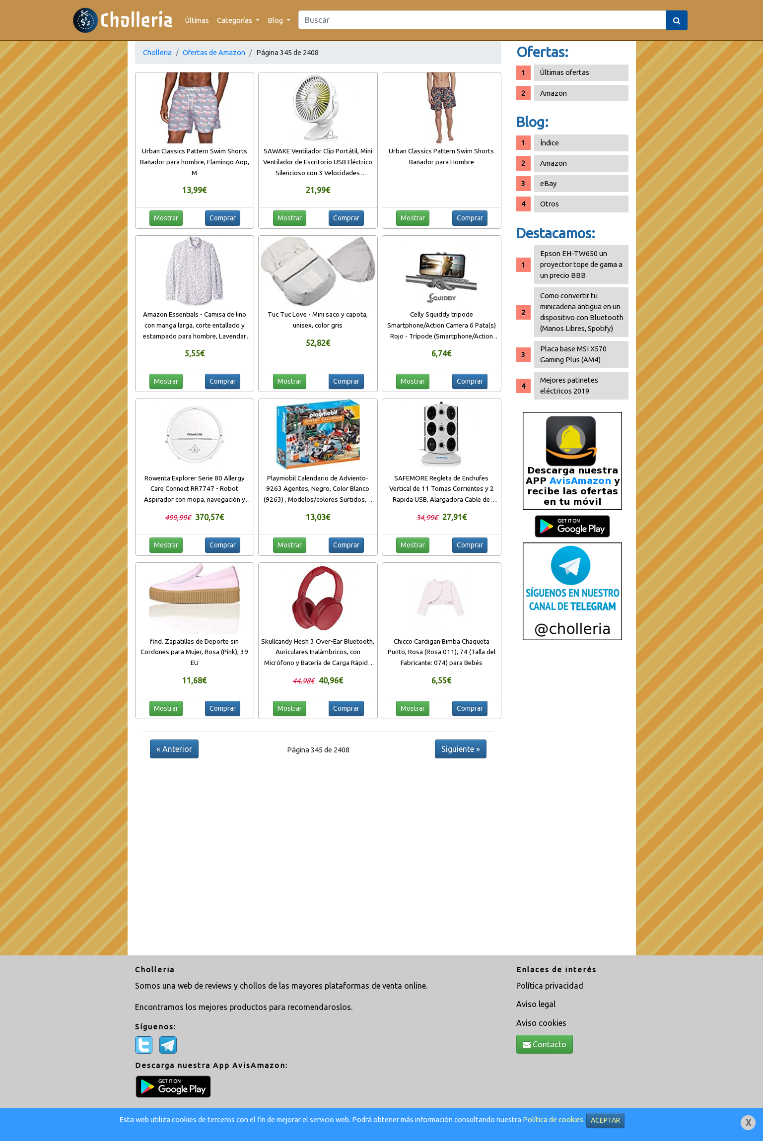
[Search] (482, 19)
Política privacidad (549, 985)
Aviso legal (535, 1004)
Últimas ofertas (564, 72)
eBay (548, 183)
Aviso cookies (541, 1022)
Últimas (197, 20)
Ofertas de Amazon (214, 52)
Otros (549, 204)
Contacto (544, 1044)
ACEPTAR (605, 1120)
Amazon (553, 93)
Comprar (222, 218)
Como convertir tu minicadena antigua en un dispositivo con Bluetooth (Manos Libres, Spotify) (582, 312)
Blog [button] (276, 20)
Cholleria (157, 52)
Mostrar (166, 218)
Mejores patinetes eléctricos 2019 (569, 385)
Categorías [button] (235, 20)
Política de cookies (553, 1119)
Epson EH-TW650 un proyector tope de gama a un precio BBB (581, 264)
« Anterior (174, 748)
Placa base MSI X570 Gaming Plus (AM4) (573, 354)
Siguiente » (460, 748)
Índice (549, 142)
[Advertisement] (572, 801)
